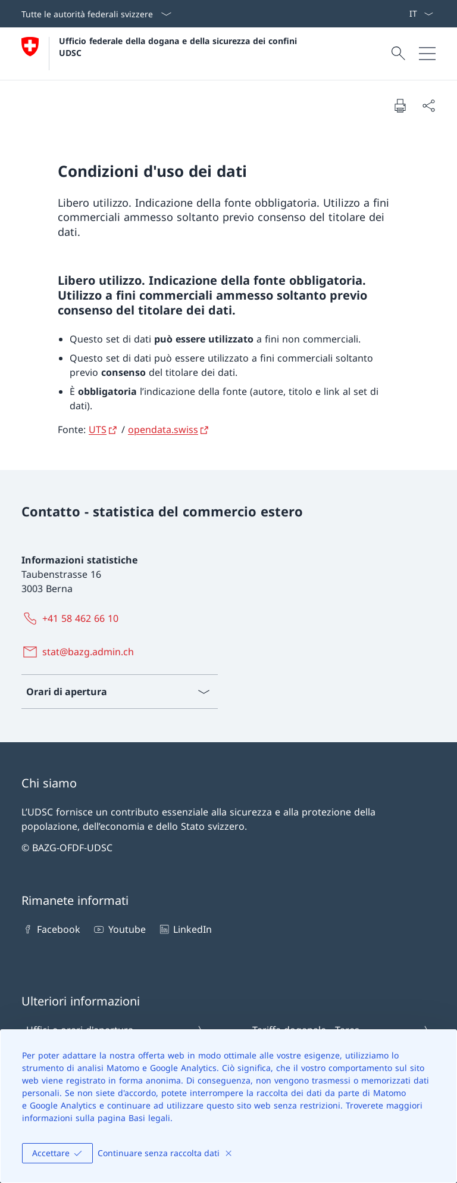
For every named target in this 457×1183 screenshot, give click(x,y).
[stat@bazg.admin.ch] (80, 652)
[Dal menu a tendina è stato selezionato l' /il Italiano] (421, 13)
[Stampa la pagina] (400, 105)
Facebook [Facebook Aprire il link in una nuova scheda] (50, 929)
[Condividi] (428, 105)
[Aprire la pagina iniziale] (160, 53)
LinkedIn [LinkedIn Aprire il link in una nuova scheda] (185, 929)
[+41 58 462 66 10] (72, 618)
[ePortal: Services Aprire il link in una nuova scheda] (404, 13)
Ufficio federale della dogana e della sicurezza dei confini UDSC (179, 46)
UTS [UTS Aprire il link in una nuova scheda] (98, 429)
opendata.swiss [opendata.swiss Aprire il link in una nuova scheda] (163, 429)
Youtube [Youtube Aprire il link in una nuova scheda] (118, 929)
